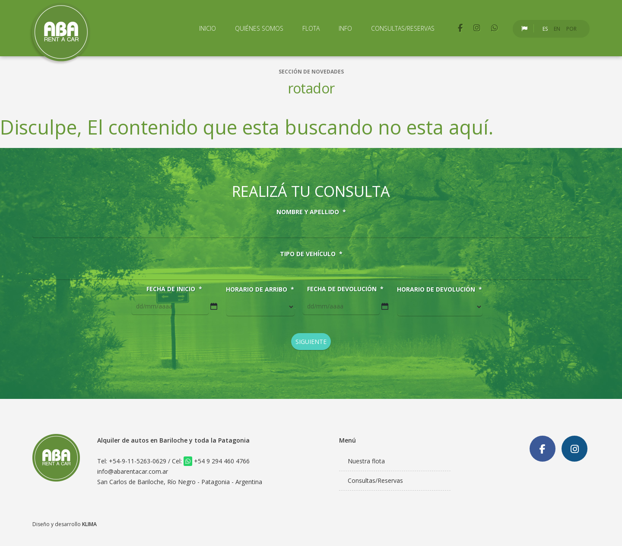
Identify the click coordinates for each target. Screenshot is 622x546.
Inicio (207, 28)
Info (345, 28)
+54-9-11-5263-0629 (137, 461)
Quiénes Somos (259, 28)
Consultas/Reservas (403, 28)
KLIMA (89, 524)
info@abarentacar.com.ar (132, 471)
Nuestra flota (366, 461)
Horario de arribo (260, 289)
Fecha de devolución (345, 289)
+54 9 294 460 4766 (217, 461)
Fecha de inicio (174, 289)
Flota (311, 28)
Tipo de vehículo (311, 254)
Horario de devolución (439, 289)
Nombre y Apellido (311, 212)
